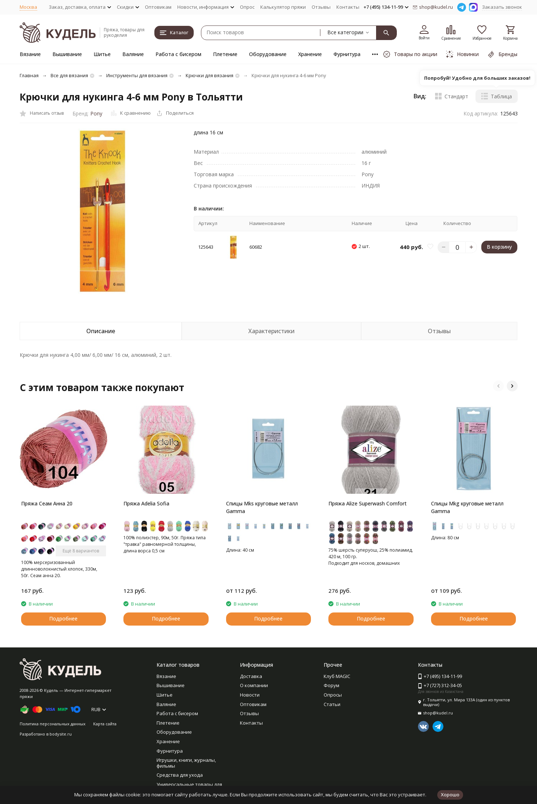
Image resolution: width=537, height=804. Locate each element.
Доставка (251, 676)
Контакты (347, 7)
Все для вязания (69, 75)
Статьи (332, 704)
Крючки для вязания (209, 75)
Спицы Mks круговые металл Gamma (262, 507)
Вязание (30, 54)
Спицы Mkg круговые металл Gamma (467, 507)
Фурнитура (346, 54)
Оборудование (268, 54)
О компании (254, 685)
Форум (331, 685)
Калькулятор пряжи (283, 7)
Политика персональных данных (53, 723)
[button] (498, 386)
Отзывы (321, 7)
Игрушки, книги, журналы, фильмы (186, 763)
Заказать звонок (502, 7)
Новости (250, 694)
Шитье (102, 54)
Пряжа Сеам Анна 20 (46, 503)
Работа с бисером (178, 54)
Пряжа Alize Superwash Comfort (367, 503)
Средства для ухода (180, 775)
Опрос (247, 7)
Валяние (133, 54)
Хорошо (450, 794)
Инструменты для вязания (136, 75)
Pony (96, 113)
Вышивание (67, 54)
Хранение (310, 54)
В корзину (499, 246)
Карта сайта (105, 723)
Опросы (333, 694)
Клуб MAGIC (337, 676)
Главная (29, 75)
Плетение (225, 54)
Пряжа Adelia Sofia (146, 503)
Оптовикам (158, 7)
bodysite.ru (61, 734)
